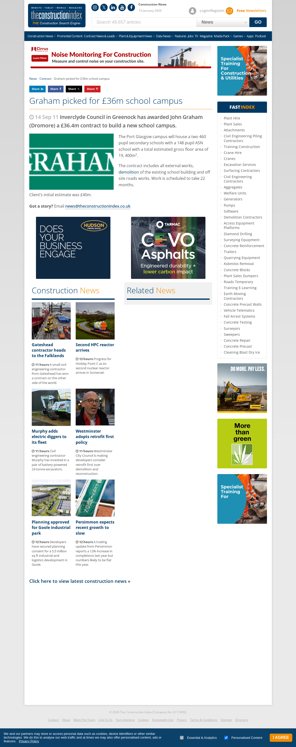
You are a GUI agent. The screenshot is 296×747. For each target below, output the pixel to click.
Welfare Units (235, 193)
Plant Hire (232, 118)
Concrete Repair (237, 340)
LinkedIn (113, 7)
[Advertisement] (120, 643)
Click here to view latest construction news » (80, 581)
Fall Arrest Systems (239, 316)
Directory (241, 720)
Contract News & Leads (99, 36)
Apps (250, 36)
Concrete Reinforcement (244, 245)
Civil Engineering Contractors (238, 179)
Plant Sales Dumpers (241, 275)
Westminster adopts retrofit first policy (95, 436)
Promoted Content (70, 36)
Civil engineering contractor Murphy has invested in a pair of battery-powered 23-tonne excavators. (50, 460)
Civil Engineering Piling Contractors (243, 138)
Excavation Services (240, 164)
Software (231, 211)
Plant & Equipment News (135, 36)
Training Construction (242, 146)
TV (196, 36)
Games (238, 36)
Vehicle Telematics (239, 310)
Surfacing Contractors (242, 170)
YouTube (122, 7)
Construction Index (57, 16)
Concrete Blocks (237, 269)
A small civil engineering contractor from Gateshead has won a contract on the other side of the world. (50, 373)
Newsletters (251, 10)
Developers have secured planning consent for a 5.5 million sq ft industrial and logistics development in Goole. (49, 553)
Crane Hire (233, 152)
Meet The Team (84, 720)
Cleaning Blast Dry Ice (242, 352)
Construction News (40, 36)
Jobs (190, 36)
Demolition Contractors (243, 217)
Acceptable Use (163, 720)
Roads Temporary (238, 281)
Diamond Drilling (238, 233)
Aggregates (233, 187)
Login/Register (212, 10)
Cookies (143, 720)
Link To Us (106, 720)
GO (258, 22)
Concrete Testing (238, 322)
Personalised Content (243, 738)
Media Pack (221, 36)
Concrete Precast (238, 346)
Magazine (206, 36)
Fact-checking (125, 720)
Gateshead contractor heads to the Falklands (49, 350)
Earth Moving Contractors (235, 295)
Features (180, 36)
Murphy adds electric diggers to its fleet (49, 436)
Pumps (229, 205)
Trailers (230, 251)
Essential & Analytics (198, 738)
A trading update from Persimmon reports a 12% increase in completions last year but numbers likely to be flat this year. (94, 553)
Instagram (95, 7)
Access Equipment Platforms (239, 225)
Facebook (131, 7)
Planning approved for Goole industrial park (51, 527)
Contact (53, 720)
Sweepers (232, 334)
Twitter (104, 7)
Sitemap (226, 720)
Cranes (229, 158)
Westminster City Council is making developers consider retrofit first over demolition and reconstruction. (94, 462)
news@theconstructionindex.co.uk (98, 206)
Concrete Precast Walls (243, 304)
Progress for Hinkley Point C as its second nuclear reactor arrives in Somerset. (93, 366)
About (66, 720)
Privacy (182, 720)
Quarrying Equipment (242, 257)
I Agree (281, 737)
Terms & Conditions (203, 720)
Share (36, 89)
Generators (233, 199)
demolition (129, 172)
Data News (163, 36)
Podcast (260, 36)
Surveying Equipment (242, 239)
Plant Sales (233, 124)
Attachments (234, 130)
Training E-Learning (240, 287)
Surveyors (232, 328)
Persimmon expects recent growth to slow (95, 527)
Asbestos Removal (239, 263)
